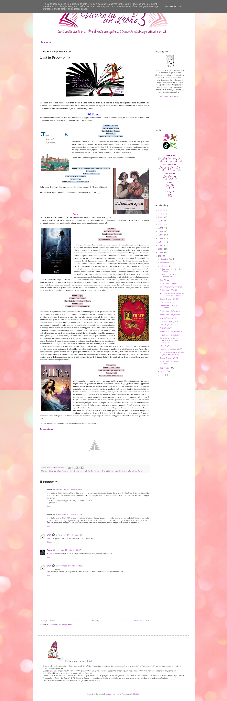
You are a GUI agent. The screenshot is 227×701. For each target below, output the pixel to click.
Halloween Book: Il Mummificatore (168, 275)
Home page (95, 620)
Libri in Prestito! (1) (168, 318)
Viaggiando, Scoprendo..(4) (171, 287)
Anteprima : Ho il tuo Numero (169, 307)
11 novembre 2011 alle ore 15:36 (69, 514)
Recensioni (45, 42)
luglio (162, 375)
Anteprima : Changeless (170, 335)
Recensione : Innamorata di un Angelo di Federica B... (172, 294)
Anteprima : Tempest (169, 283)
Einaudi (72, 471)
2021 (160, 221)
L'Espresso (111, 471)
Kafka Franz (91, 471)
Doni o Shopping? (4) (169, 358)
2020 (160, 224)
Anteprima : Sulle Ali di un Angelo (171, 270)
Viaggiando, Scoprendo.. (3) (171, 314)
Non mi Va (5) (166, 302)
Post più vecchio (141, 620)
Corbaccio (53, 471)
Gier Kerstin (80, 471)
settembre (165, 368)
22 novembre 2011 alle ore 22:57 (67, 550)
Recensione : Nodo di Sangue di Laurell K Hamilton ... (169, 340)
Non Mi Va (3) (166, 346)
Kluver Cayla (101, 471)
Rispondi (51, 506)
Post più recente (48, 620)
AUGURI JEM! (166, 328)
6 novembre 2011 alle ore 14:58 (69, 489)
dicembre (164, 259)
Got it (181, 6)
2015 (160, 242)
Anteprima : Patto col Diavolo (169, 362)
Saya (49, 535)
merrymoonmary (113, 694)
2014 (160, 245)
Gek (90, 661)
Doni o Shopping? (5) (169, 321)
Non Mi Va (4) (166, 324)
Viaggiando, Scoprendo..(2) (171, 331)
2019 (160, 228)
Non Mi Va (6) (166, 280)
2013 (160, 249)
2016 (160, 238)
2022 (160, 217)
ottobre (164, 266)
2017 (160, 235)
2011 (160, 256)
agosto (163, 371)
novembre (165, 263)
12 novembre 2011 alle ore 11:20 (69, 535)
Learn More (170, 6)
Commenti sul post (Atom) (60, 625)
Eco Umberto (63, 471)
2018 (160, 231)
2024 (160, 214)
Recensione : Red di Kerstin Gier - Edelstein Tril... (172, 353)
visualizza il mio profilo (170, 96)
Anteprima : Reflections (170, 311)
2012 (160, 252)
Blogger (136, 694)
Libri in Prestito (122, 471)
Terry (49, 550)
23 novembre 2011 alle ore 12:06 (69, 566)
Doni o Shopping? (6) (169, 299)
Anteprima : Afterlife (169, 290)
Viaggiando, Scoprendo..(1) (171, 349)
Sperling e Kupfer (136, 471)
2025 (160, 210)
